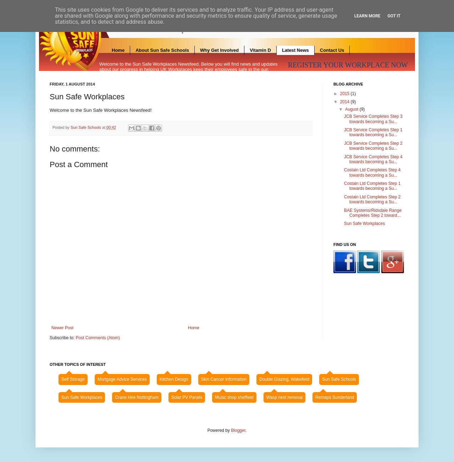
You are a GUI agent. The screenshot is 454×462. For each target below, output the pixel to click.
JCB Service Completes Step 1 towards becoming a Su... (373, 132)
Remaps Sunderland (334, 397)
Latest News (295, 50)
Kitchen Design (174, 379)
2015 (345, 93)
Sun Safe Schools (86, 127)
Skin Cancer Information (224, 379)
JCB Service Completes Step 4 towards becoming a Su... (373, 159)
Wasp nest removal (284, 397)
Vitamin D (260, 50)
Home (118, 50)
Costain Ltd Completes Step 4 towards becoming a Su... (372, 172)
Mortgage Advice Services (122, 379)
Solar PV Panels (186, 397)
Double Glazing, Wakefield (284, 379)
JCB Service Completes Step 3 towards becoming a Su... (373, 119)
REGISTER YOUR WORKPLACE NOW (348, 65)
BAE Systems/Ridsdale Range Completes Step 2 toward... (373, 213)
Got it (393, 15)
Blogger (238, 430)
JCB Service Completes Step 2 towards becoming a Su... (373, 146)
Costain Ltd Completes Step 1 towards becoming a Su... (372, 186)
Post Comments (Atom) (98, 337)
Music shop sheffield (234, 397)
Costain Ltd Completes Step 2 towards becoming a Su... (372, 199)
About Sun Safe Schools (162, 50)
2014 (345, 101)
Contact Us (332, 50)
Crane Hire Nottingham (137, 397)
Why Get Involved (219, 50)
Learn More (367, 15)
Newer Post (62, 327)
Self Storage (73, 379)
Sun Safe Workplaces (364, 223)
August (352, 109)
